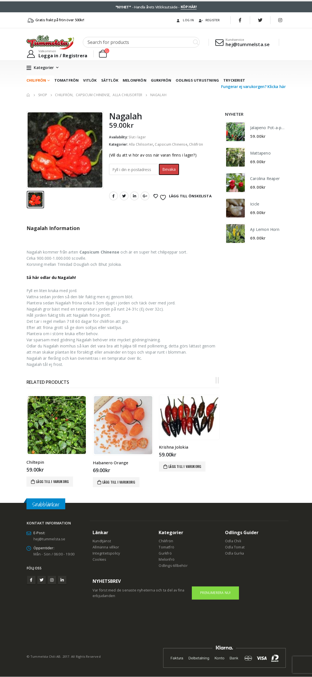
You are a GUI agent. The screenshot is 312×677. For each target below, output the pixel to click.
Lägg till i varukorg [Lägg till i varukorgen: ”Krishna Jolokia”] (184, 466)
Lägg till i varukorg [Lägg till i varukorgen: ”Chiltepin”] (52, 481)
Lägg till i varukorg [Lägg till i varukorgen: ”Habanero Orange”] (118, 482)
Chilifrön (36, 80)
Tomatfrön (66, 80)
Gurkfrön (161, 80)
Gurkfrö (165, 553)
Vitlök (89, 80)
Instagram (52, 580)
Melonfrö (167, 559)
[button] (216, 380)
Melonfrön (134, 80)
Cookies (99, 559)
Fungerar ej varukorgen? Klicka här (253, 86)
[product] (57, 425)
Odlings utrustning (197, 80)
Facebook (113, 195)
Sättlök (109, 80)
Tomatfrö (166, 547)
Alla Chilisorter (141, 144)
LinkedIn (134, 195)
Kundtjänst (102, 541)
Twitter (124, 195)
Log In (185, 20)
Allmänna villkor (106, 547)
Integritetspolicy (106, 553)
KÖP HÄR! (189, 6)
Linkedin (62, 580)
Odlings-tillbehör (173, 565)
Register (209, 20)
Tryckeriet (234, 80)
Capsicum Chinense (171, 144)
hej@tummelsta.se (49, 539)
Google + (145, 195)
